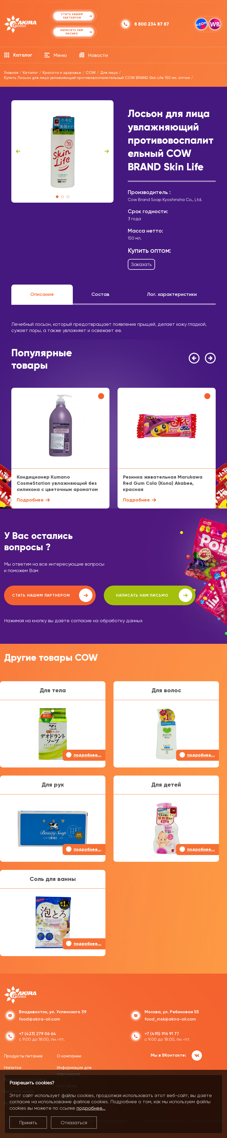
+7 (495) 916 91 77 (162, 1033)
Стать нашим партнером (52, 595)
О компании (69, 1056)
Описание (42, 294)
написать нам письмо (154, 595)
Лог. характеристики (172, 294)
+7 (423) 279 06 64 (37, 1033)
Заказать (141, 264)
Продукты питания (23, 1056)
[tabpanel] (62, 151)
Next (107, 151)
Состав (100, 294)
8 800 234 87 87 (151, 24)
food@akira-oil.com (39, 1019)
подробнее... (91, 1108)
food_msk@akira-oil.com (170, 1019)
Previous (18, 151)
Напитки (12, 1067)
